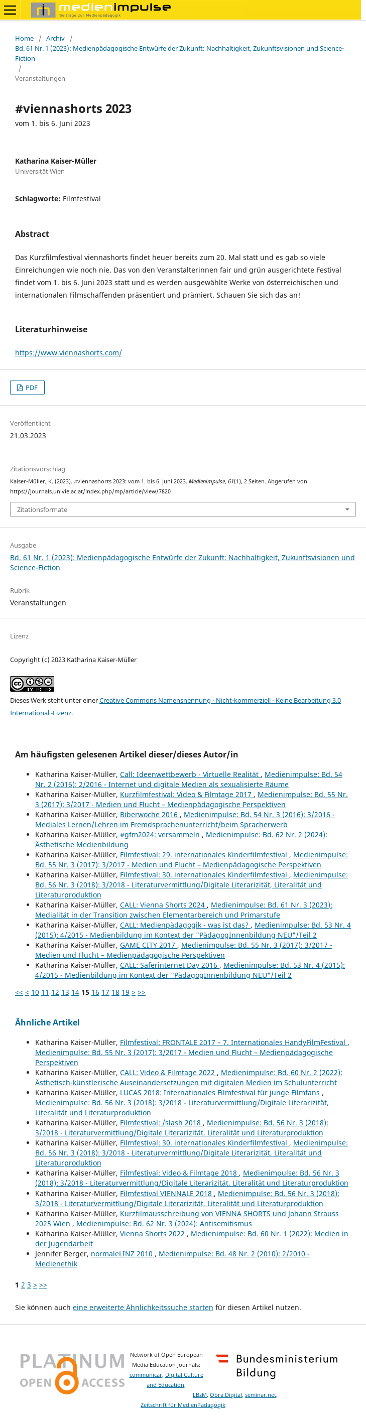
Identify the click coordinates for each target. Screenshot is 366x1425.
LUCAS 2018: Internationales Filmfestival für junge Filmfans (221, 1092)
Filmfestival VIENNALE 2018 (167, 1193)
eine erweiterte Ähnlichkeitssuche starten (143, 1307)
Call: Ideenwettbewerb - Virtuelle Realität (190, 774)
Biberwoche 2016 (150, 814)
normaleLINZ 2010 (123, 1253)
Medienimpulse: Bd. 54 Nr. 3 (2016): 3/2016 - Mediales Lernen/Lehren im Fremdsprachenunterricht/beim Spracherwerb (185, 819)
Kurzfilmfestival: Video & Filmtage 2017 (187, 794)
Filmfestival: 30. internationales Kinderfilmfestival (204, 874)
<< (19, 992)
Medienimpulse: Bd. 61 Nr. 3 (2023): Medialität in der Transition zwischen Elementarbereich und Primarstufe (183, 910)
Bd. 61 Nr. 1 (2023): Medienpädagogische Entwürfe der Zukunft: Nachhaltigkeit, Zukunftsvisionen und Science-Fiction (179, 53)
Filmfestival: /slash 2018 (161, 1122)
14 (75, 992)
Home (24, 38)
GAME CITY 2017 (148, 945)
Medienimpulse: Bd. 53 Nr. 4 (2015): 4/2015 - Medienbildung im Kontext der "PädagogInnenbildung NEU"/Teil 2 (193, 930)
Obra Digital (226, 1394)
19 (125, 992)
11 (45, 992)
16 (95, 992)
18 (115, 992)
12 (55, 992)
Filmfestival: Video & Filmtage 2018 (179, 1173)
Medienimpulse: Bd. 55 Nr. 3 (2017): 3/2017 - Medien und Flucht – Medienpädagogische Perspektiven (191, 799)
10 (35, 992)
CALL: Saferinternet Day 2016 (169, 965)
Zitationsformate (42, 509)
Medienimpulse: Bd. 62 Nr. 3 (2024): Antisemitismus (164, 1223)
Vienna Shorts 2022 (153, 1233)
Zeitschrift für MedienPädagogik (183, 1404)
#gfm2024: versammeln (161, 834)
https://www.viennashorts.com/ (68, 352)
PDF (31, 387)
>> (142, 992)
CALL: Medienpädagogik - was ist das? (185, 925)
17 (105, 992)
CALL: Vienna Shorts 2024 (163, 905)
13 (65, 992)
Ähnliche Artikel (47, 1022)
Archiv (55, 38)
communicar (146, 1374)
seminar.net (260, 1394)
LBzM (200, 1394)
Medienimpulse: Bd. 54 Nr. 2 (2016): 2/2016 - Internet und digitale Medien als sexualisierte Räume (188, 779)
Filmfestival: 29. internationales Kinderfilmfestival (204, 854)
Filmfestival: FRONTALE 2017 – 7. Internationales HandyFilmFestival (233, 1042)
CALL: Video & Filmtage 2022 (168, 1072)
